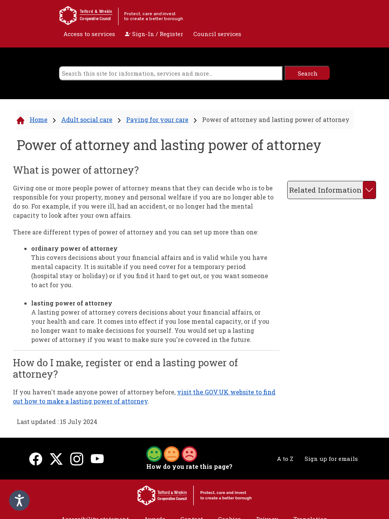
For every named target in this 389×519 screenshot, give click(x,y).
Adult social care (86, 119)
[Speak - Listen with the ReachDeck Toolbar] (19, 500)
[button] (171, 453)
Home (38, 119)
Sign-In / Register (154, 34)
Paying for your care (157, 119)
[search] (171, 73)
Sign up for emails (331, 458)
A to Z (285, 458)
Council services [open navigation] (217, 34)
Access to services (89, 34)
